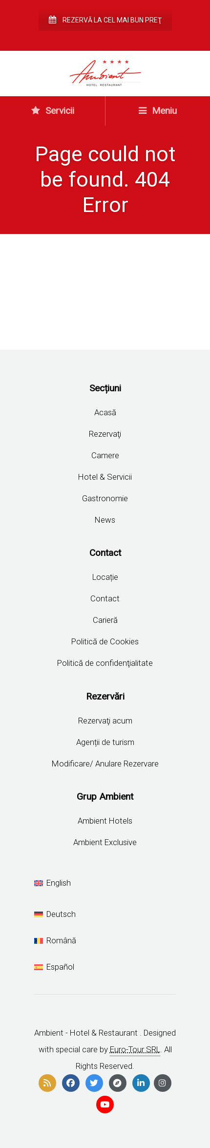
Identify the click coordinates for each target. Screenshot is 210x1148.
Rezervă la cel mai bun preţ (105, 20)
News (105, 520)
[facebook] (71, 1083)
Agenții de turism (105, 742)
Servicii (52, 110)
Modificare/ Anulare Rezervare (105, 763)
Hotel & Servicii (105, 477)
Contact (105, 598)
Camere (105, 455)
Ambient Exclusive (105, 842)
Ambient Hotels (105, 821)
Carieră (105, 620)
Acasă (105, 412)
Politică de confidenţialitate (105, 663)
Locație (105, 577)
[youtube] (105, 1104)
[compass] (117, 1083)
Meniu (158, 110)
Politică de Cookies (105, 641)
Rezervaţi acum (105, 720)
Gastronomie (105, 498)
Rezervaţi (105, 434)
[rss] (47, 1083)
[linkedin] (141, 1083)
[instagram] (162, 1083)
